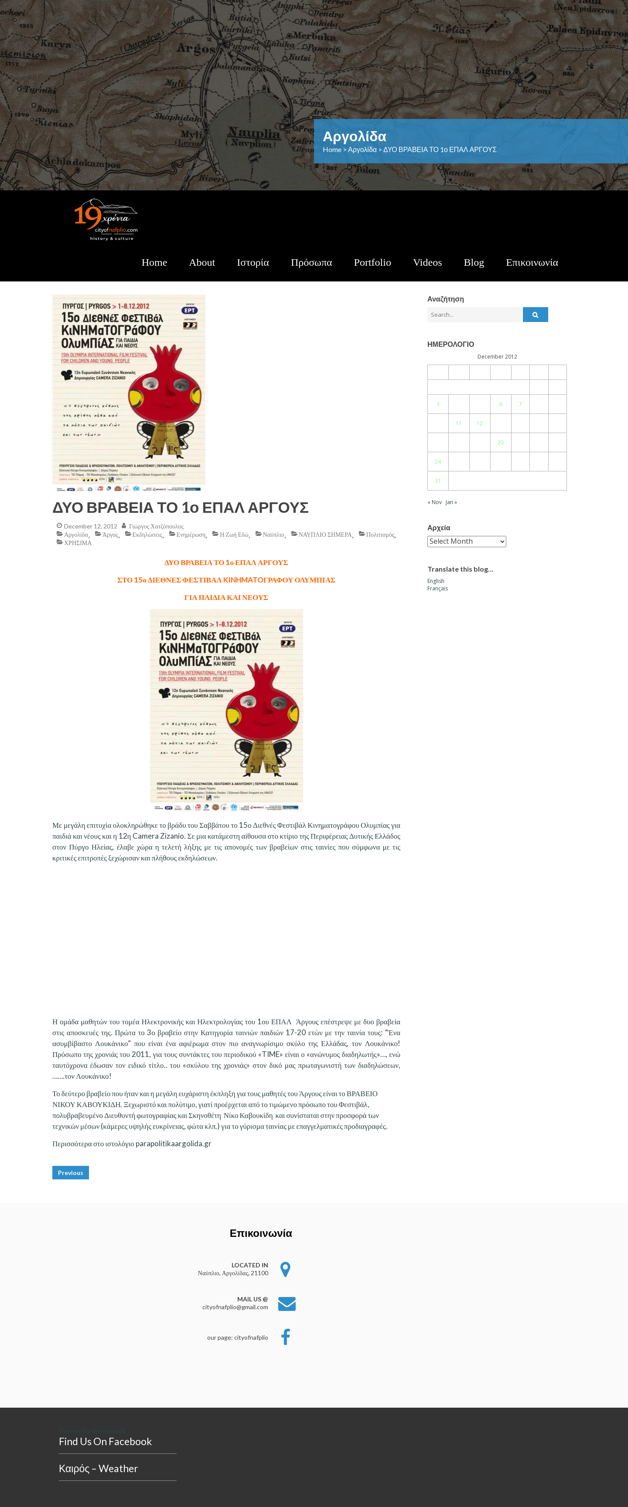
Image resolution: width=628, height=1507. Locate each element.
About (202, 262)
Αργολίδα (76, 534)
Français (437, 588)
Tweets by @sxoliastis (92, 1430)
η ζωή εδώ (234, 534)
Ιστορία (253, 262)
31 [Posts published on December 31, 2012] (438, 480)
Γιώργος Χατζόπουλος (156, 526)
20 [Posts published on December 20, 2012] (501, 442)
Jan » (451, 502)
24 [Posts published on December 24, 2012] (438, 461)
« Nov (434, 502)
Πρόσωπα (311, 262)
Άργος (110, 534)
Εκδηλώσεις (147, 534)
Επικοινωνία (532, 262)
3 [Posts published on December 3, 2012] (438, 404)
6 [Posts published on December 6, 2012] (500, 404)
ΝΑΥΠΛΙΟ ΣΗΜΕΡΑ (325, 534)
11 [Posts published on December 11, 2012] (459, 423)
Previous (70, 1172)
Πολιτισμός (380, 534)
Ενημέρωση (191, 534)
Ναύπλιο (273, 534)
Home (154, 262)
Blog (474, 262)
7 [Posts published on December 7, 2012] (520, 404)
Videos (427, 262)
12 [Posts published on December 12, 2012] (480, 423)
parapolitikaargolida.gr (174, 1143)
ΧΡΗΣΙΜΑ (78, 542)
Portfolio (372, 262)
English (435, 581)
